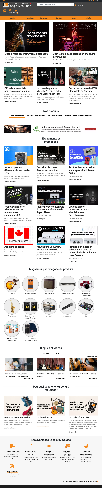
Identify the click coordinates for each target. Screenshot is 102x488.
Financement (45, 462)
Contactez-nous (68, 446)
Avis (68, 456)
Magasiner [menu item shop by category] (12, 12)
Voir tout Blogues (92, 322)
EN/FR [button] (95, 1)
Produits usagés (45, 458)
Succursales (68, 444)
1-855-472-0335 (9, 445)
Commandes (33, 458)
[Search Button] (70, 5)
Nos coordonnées (8, 1)
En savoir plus (9, 56)
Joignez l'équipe (68, 448)
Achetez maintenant (10, 95)
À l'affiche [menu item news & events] (89, 12)
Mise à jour (33, 452)
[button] (98, 6)
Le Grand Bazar (29, 12)
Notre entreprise (57, 446)
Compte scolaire (33, 465)
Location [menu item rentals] (59, 12)
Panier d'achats (33, 450)
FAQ (68, 442)
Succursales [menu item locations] (43, 12)
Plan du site (68, 450)
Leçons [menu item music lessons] (74, 12)
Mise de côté (45, 465)
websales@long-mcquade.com (14, 447)
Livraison (45, 467)
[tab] (17, 109)
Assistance (45, 460)
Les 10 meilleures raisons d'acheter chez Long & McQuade (80, 432)
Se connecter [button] (83, 1)
